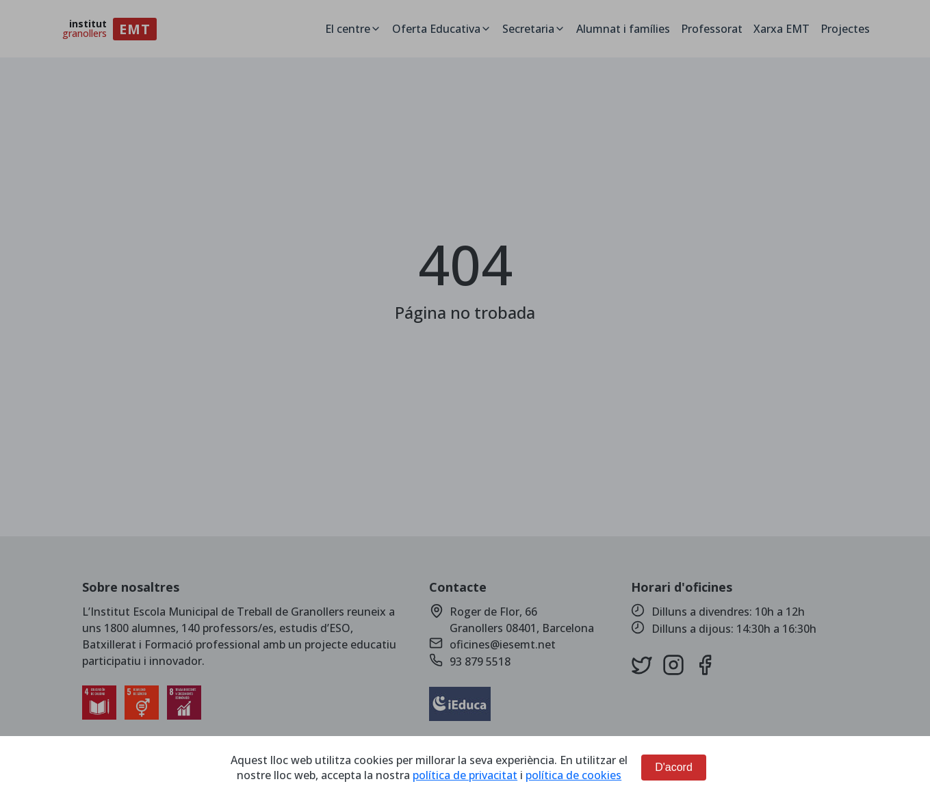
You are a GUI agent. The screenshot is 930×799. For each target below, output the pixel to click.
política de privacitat (465, 775)
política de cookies (573, 775)
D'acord (674, 767)
